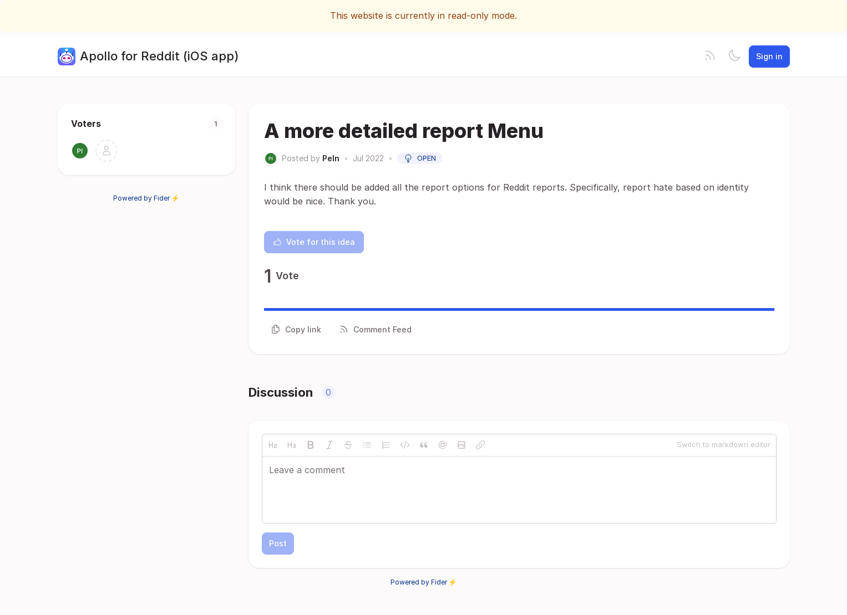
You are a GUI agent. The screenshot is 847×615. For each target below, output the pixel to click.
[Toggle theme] (734, 56)
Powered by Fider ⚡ (146, 198)
